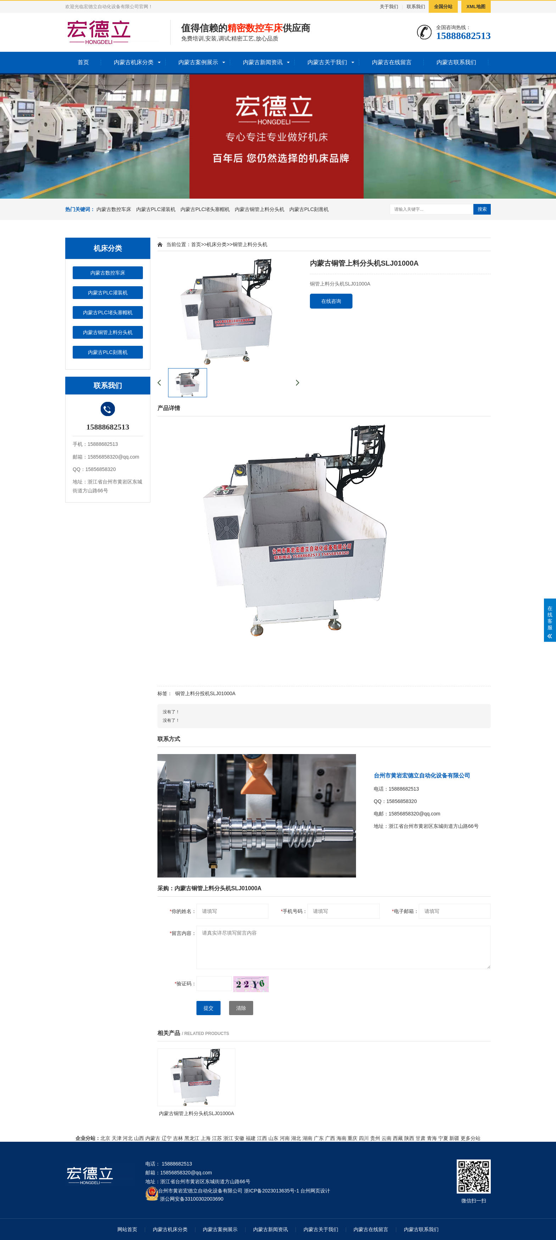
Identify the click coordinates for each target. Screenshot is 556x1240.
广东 (319, 1138)
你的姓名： (183, 911)
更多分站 (470, 1138)
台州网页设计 (315, 1191)
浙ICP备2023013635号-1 (271, 1191)
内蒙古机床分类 (134, 62)
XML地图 (476, 6)
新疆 (454, 1138)
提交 (208, 1008)
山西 (139, 1138)
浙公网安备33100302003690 (191, 1198)
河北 (128, 1138)
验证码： (185, 983)
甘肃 (421, 1138)
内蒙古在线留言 (392, 62)
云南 (386, 1138)
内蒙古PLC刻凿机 (309, 209)
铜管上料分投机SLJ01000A (205, 693)
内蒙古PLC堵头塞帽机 (205, 209)
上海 (206, 1138)
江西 (262, 1138)
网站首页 (127, 1229)
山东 (273, 1138)
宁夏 (443, 1138)
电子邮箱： (405, 911)
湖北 (296, 1138)
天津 (117, 1138)
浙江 (228, 1138)
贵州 (375, 1138)
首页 (83, 62)
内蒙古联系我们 (456, 62)
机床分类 (217, 244)
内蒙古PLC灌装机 (156, 209)
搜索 (482, 209)
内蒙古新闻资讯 (263, 62)
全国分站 (443, 6)
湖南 (307, 1138)
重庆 (352, 1138)
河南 (285, 1138)
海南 (341, 1138)
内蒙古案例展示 (198, 62)
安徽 (239, 1138)
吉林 (178, 1138)
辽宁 (167, 1138)
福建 (251, 1138)
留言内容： (183, 933)
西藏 (398, 1138)
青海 (432, 1138)
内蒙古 (152, 1138)
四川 (364, 1138)
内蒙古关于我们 (327, 62)
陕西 (409, 1138)
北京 (105, 1138)
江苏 (217, 1138)
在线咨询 (331, 301)
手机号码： (294, 911)
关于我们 (389, 6)
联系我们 (416, 6)
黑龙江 (191, 1138)
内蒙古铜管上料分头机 (259, 209)
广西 (330, 1138)
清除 (241, 1008)
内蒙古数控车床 (113, 209)
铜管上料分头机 (250, 244)
